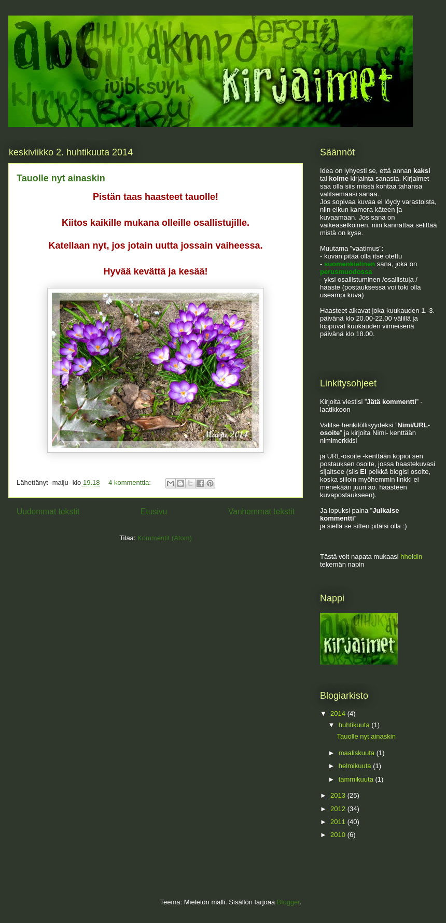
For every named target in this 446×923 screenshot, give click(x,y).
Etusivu (154, 511)
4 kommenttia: (130, 482)
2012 (338, 809)
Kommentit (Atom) (164, 538)
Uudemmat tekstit (48, 511)
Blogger (288, 902)
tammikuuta (357, 779)
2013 (338, 795)
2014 (338, 713)
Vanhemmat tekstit (261, 511)
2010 (338, 835)
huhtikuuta (355, 725)
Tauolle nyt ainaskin (61, 178)
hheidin (411, 556)
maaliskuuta (358, 753)
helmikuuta (356, 766)
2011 (338, 822)
